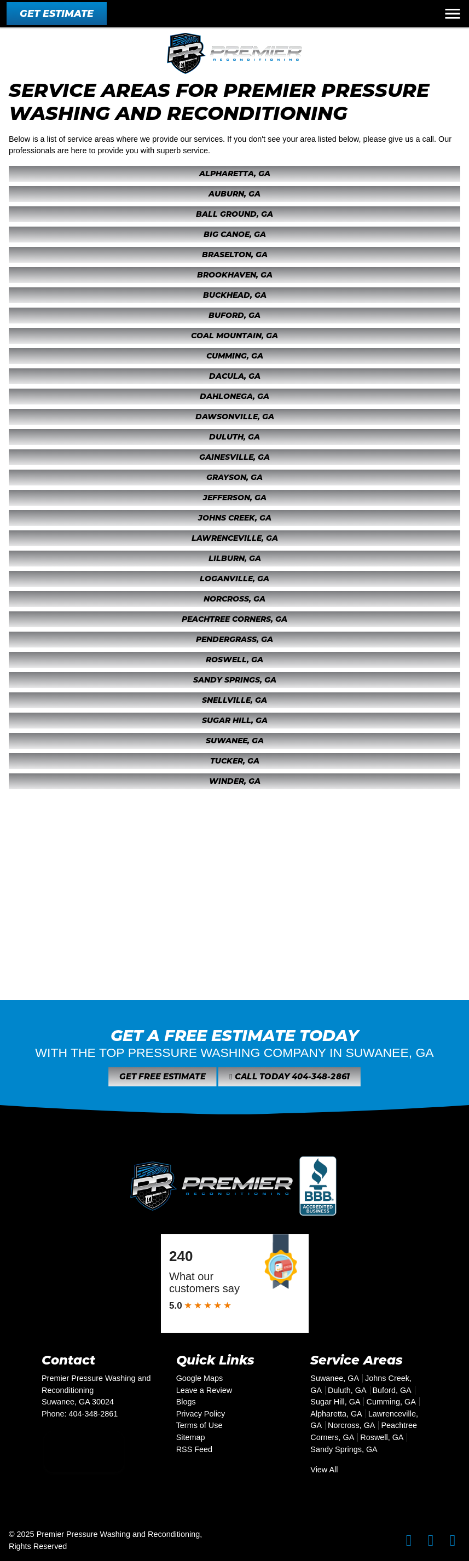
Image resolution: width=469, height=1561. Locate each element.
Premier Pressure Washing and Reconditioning (118, 1534)
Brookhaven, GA (235, 275)
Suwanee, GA (235, 740)
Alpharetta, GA (234, 173)
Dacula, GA (234, 376)
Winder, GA (234, 781)
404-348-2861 (93, 1413)
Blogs (186, 1401)
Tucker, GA (234, 761)
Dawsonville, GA (234, 416)
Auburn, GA (234, 194)
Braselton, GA (235, 254)
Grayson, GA (234, 477)
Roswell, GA (234, 659)
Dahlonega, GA (234, 396)
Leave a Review (204, 1390)
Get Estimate (57, 13)
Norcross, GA (234, 599)
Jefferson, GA (235, 497)
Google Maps (199, 1378)
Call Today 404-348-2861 (270, 1076)
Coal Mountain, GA (234, 335)
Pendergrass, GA (234, 639)
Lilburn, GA (235, 558)
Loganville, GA (234, 578)
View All (324, 1469)
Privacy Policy (200, 1413)
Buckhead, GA (235, 295)
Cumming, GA (234, 356)
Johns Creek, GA (234, 518)
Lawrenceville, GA (235, 538)
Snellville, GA (234, 700)
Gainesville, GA (234, 457)
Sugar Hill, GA (235, 720)
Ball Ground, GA (234, 214)
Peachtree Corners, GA (234, 619)
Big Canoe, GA (235, 234)
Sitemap (190, 1437)
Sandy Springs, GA (234, 680)
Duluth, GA (234, 437)
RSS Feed (194, 1449)
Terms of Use (199, 1425)
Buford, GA (234, 315)
